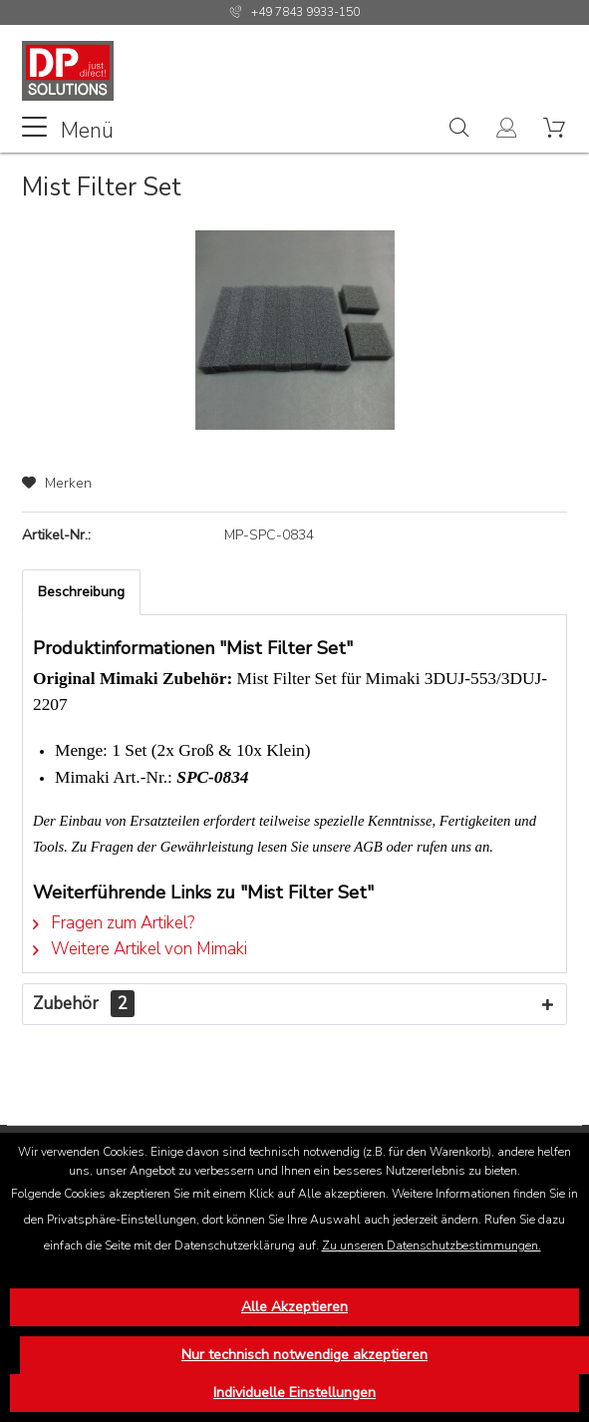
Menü (68, 129)
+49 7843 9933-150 (305, 12)
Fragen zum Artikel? (113, 922)
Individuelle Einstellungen (294, 1392)
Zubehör (84, 1003)
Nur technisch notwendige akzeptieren (304, 1354)
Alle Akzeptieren (294, 1306)
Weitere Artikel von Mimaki (140, 948)
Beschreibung (81, 591)
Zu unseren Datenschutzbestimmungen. (431, 1245)
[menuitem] (68, 129)
